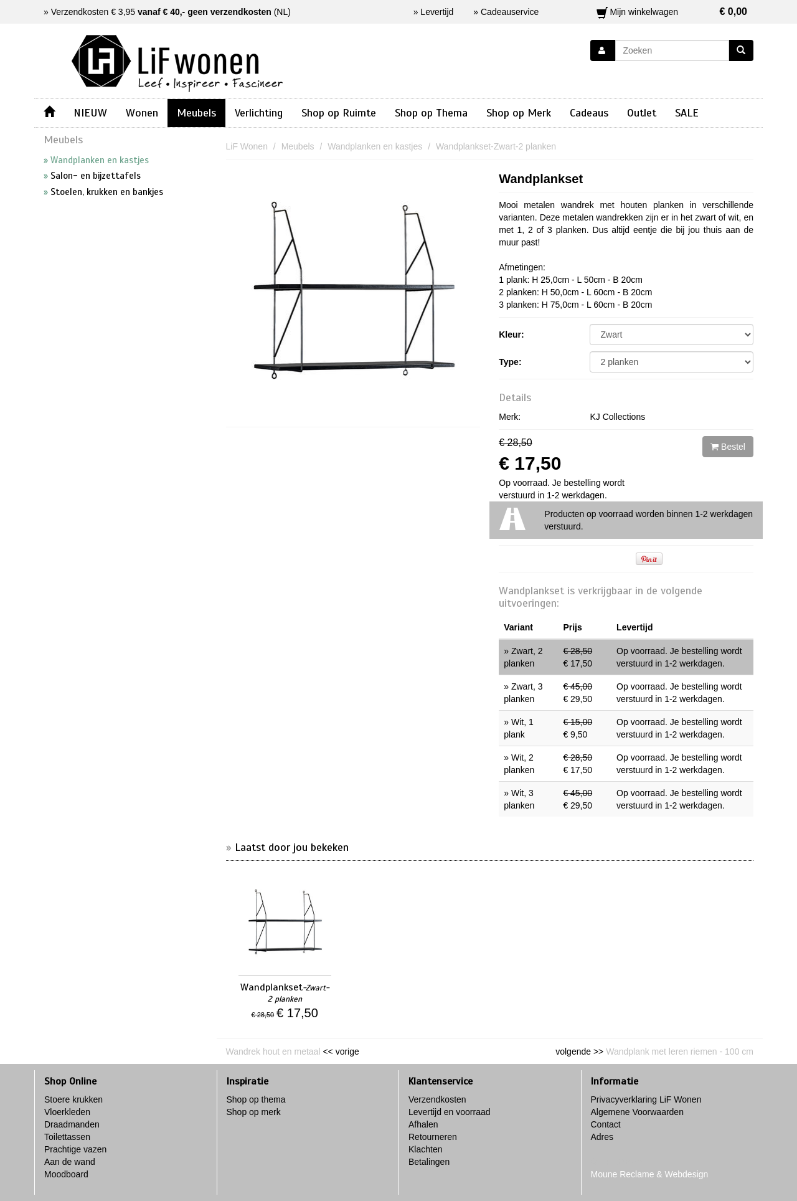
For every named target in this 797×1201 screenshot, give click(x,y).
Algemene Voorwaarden (637, 1112)
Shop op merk (254, 1112)
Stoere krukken (73, 1099)
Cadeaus (589, 113)
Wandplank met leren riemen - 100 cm (679, 1051)
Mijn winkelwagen (672, 12)
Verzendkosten (437, 1099)
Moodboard (66, 1174)
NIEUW (90, 113)
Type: (510, 362)
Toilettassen (67, 1137)
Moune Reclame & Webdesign (650, 1174)
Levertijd (436, 12)
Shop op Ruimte (338, 113)
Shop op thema (256, 1099)
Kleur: (511, 334)
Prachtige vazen (75, 1149)
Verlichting (259, 113)
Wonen (142, 113)
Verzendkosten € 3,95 (161, 12)
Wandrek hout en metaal (273, 1051)
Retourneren (432, 1137)
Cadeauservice (510, 12)
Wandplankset (541, 179)
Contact (606, 1124)
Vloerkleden (67, 1112)
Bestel (727, 447)
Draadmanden (72, 1124)
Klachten (425, 1149)
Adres (602, 1137)
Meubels (196, 113)
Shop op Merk (518, 113)
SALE (687, 113)
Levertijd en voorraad (449, 1112)
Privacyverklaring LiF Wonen (646, 1099)
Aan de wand (69, 1162)
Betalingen (429, 1162)
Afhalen (423, 1124)
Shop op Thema (431, 113)
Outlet (641, 113)
